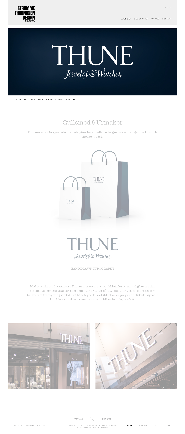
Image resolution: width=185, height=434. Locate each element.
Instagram (29, 425)
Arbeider (126, 19)
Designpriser (141, 19)
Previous (78, 419)
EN (170, 7)
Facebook (18, 425)
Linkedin (41, 425)
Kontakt (166, 19)
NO (166, 7)
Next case (106, 419)
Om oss (155, 19)
